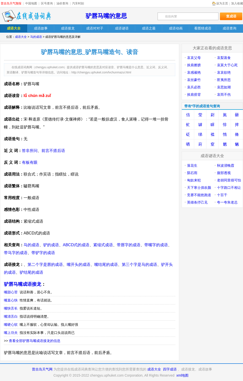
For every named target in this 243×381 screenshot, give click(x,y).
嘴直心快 (11, 300)
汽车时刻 (78, 3)
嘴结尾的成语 (106, 264)
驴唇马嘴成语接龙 (22, 284)
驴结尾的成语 (31, 272)
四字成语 (170, 369)
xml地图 (182, 375)
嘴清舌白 (11, 316)
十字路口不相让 (229, 188)
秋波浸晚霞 (225, 165)
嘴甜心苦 (11, 292)
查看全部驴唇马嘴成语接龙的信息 (34, 341)
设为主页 (222, 3)
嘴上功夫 (11, 333)
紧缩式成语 (103, 245)
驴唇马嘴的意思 (106, 16)
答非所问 (30, 151)
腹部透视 (224, 173)
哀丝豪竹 (194, 80)
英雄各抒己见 (197, 202)
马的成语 (36, 37)
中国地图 (31, 3)
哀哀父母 (194, 58)
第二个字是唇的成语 (45, 264)
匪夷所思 (224, 80)
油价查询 (62, 3)
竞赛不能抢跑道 (199, 195)
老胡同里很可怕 (229, 180)
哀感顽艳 (194, 72)
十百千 (222, 195)
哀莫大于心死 (227, 65)
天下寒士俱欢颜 (199, 188)
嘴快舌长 (11, 308)
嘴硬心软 (11, 325)
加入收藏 (237, 3)
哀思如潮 (224, 87)
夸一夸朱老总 (227, 202)
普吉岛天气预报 (11, 3)
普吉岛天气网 (42, 369)
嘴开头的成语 (78, 264)
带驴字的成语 (43, 253)
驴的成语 (51, 245)
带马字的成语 (15, 253)
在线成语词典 (26, 16)
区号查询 (47, 3)
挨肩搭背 (194, 94)
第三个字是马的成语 (139, 264)
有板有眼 (30, 162)
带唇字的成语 (128, 245)
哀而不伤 (224, 94)
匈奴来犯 (194, 180)
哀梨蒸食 (224, 58)
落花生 (192, 165)
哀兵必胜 (194, 87)
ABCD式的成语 (76, 245)
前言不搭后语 (53, 151)
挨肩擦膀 (194, 65)
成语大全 (21, 37)
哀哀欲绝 (224, 72)
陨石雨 (192, 173)
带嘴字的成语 (156, 245)
